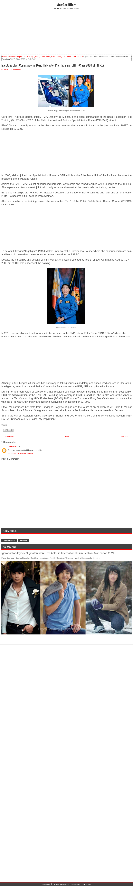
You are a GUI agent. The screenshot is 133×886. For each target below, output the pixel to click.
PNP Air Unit (78, 57)
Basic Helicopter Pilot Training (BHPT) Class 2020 (29, 57)
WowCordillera (66, 4)
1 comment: (16, 70)
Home (4, 57)
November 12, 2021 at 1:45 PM (20, 454)
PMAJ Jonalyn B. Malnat (61, 57)
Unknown (12, 447)
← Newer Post (8, 437)
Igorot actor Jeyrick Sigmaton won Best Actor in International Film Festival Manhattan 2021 (57, 553)
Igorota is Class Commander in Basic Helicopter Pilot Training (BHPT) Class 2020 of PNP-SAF (53, 65)
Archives (23, 541)
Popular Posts (9, 541)
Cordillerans (85, 884)
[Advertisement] (66, 32)
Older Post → (125, 437)
